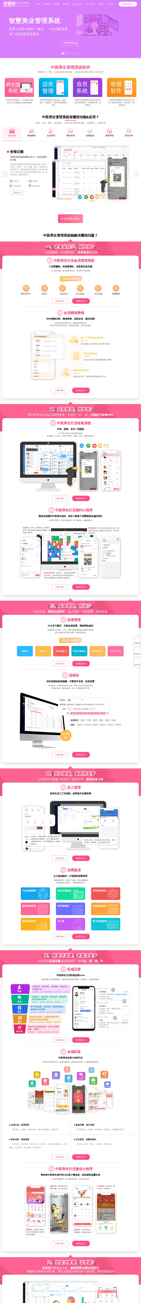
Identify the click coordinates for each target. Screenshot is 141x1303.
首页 (38, 4)
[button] (63, 53)
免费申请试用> (127, 4)
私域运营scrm (78, 4)
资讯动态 (101, 4)
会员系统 (56, 4)
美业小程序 (90, 4)
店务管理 (46, 4)
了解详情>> (60, 301)
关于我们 (111, 4)
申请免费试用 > (70, 219)
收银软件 (66, 4)
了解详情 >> (17, 192)
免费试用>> (81, 301)
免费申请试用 (70, 42)
